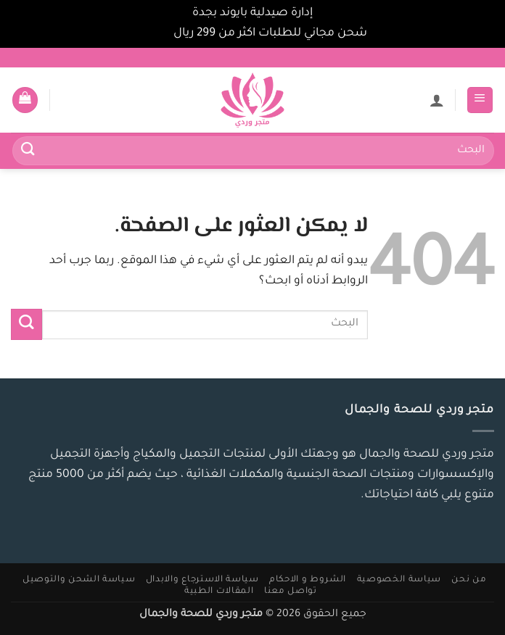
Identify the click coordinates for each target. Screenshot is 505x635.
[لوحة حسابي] (437, 100)
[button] (480, 100)
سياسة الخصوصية (399, 580)
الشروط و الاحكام (307, 580)
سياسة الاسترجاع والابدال (202, 580)
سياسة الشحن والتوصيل (78, 580)
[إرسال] (28, 151)
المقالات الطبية (218, 591)
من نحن (468, 580)
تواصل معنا (290, 591)
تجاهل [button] (154, 34)
